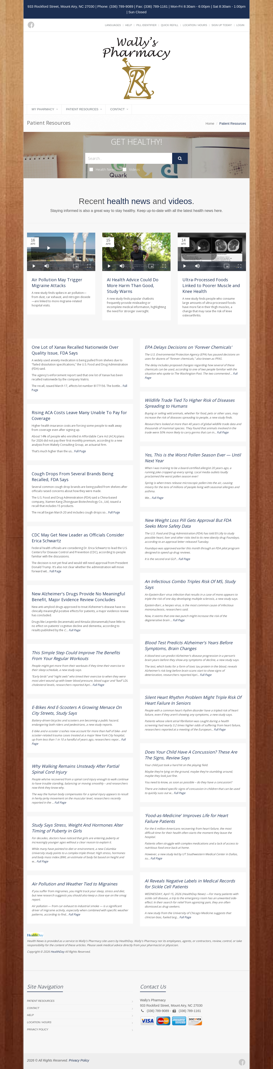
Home (210, 123)
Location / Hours (195, 25)
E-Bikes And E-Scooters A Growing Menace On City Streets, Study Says (77, 710)
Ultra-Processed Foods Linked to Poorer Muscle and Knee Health (211, 285)
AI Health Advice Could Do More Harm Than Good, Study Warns (132, 285)
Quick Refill (169, 25)
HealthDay (57, 952)
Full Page (80, 451)
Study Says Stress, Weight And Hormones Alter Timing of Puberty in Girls (77, 828)
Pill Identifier (146, 25)
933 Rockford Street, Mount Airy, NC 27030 (60, 6)
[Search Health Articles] (128, 158)
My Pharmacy (43, 109)
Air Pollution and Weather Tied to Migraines (74, 884)
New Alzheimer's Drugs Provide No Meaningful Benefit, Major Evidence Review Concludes (78, 596)
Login (240, 25)
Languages (113, 25)
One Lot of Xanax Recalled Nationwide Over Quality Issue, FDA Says (75, 350)
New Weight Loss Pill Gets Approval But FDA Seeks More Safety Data (188, 523)
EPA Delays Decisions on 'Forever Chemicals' (188, 347)
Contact (117, 109)
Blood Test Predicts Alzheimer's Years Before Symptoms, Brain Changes (188, 645)
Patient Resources (82, 109)
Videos (131, 169)
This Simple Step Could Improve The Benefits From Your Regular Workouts (76, 655)
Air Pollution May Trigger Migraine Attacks (57, 282)
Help (128, 25)
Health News (102, 169)
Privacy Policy (37, 1029)
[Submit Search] (180, 158)
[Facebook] (31, 25)
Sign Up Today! (222, 25)
